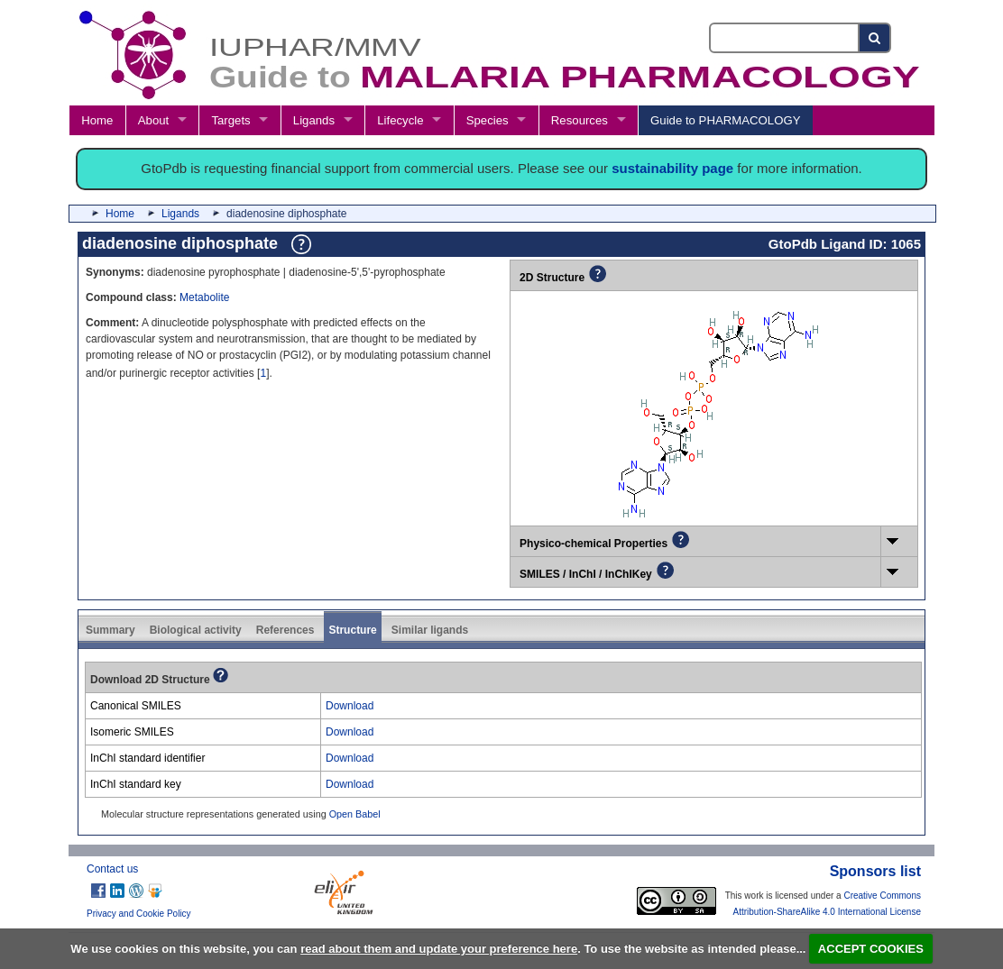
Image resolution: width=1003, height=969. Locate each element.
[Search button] (875, 38)
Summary (110, 630)
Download (349, 705)
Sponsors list (875, 871)
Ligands (314, 120)
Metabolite (204, 297)
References (285, 630)
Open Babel (355, 814)
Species (487, 120)
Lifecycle (400, 120)
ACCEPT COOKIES (871, 948)
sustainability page (672, 168)
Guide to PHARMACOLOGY (725, 120)
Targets (230, 120)
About (153, 120)
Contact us (112, 869)
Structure (352, 630)
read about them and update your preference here (438, 948)
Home (97, 120)
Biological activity (196, 630)
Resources (579, 120)
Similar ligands (429, 630)
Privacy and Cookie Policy (139, 914)
